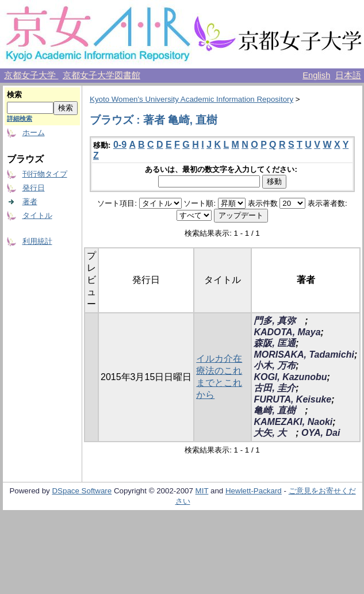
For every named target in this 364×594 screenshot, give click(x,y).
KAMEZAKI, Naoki (293, 422)
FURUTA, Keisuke (292, 399)
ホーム (33, 132)
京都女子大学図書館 (101, 75)
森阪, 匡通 (275, 343)
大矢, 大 (275, 433)
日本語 (348, 75)
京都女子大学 (31, 75)
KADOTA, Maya (287, 332)
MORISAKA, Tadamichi (304, 354)
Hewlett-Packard (253, 490)
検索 (14, 94)
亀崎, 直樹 (279, 410)
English (316, 75)
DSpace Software (82, 490)
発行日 (33, 187)
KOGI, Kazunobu (290, 377)
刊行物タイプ (44, 174)
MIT (202, 490)
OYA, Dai (320, 433)
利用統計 (37, 241)
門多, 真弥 (279, 320)
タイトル (37, 215)
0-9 (120, 145)
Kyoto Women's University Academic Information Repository (191, 99)
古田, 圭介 (275, 388)
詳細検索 (19, 118)
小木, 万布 (275, 365)
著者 (29, 201)
